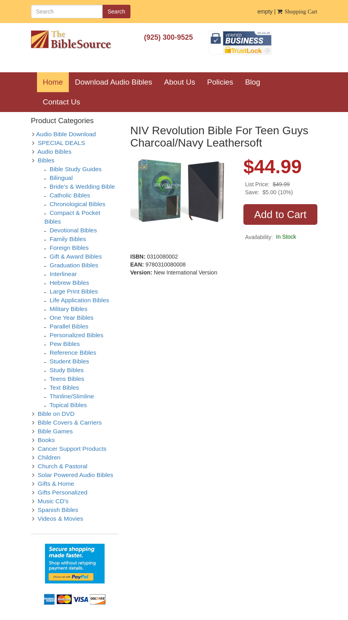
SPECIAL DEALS (61, 142)
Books (46, 440)
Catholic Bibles (70, 195)
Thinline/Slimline (71, 396)
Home (56, 81)
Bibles (46, 160)
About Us (179, 82)
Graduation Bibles (74, 265)
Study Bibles (67, 370)
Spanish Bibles (58, 509)
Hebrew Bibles (69, 282)
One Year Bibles (71, 317)
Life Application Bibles (79, 300)
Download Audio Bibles (113, 82)
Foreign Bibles (69, 247)
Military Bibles (68, 308)
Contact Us (61, 102)
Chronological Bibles (77, 204)
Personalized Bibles (76, 335)
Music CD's (53, 501)
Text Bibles (64, 387)
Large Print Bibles (74, 291)
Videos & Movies (60, 518)
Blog (252, 82)
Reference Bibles (73, 352)
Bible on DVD (56, 413)
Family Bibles (68, 239)
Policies (220, 82)
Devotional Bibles (73, 230)
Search (116, 11)
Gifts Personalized (62, 492)
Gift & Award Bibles (76, 256)
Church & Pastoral (62, 466)
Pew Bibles (65, 343)
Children (49, 457)
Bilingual (61, 177)
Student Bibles (69, 361)
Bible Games (55, 431)
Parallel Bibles (69, 326)
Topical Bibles (68, 405)
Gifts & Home (56, 483)
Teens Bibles (66, 378)
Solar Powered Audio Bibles (75, 474)
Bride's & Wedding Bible (82, 186)
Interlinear (63, 273)
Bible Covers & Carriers (70, 422)
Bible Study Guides (76, 169)
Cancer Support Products (72, 448)
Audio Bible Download (66, 134)
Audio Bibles (54, 151)
